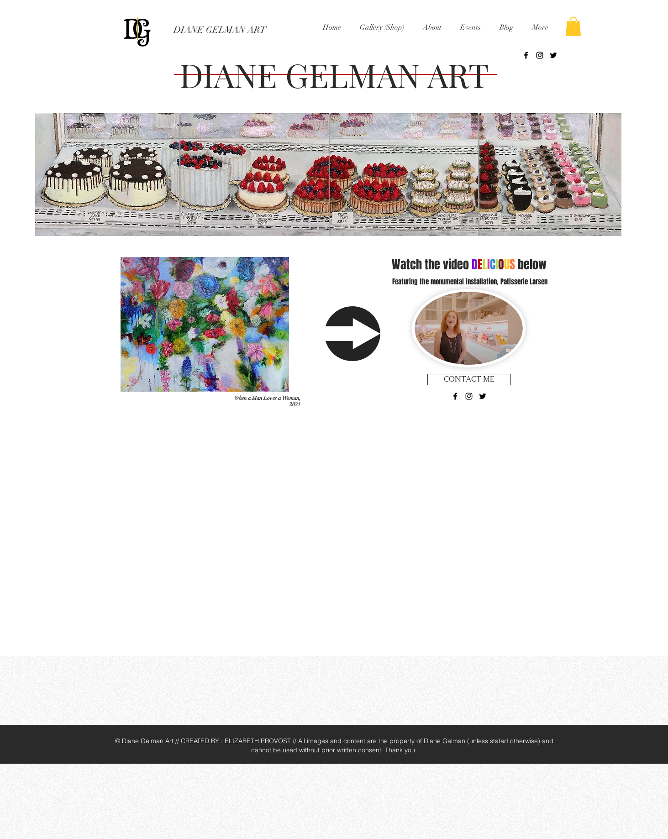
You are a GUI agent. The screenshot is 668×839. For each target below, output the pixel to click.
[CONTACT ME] (469, 379)
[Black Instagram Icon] (539, 55)
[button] (382, 27)
